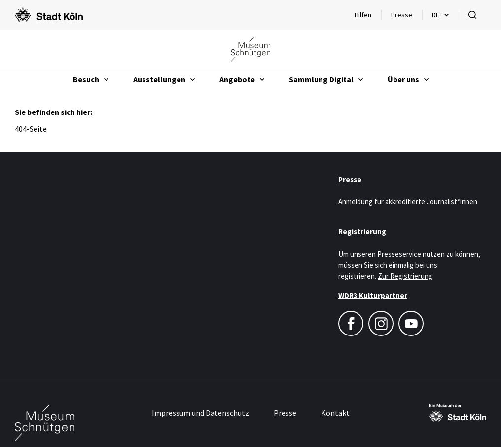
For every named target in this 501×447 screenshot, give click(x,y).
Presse (401, 14)
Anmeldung (355, 201)
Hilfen (367, 17)
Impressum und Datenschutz (200, 413)
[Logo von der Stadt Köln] (49, 15)
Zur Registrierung (405, 276)
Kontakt (335, 413)
